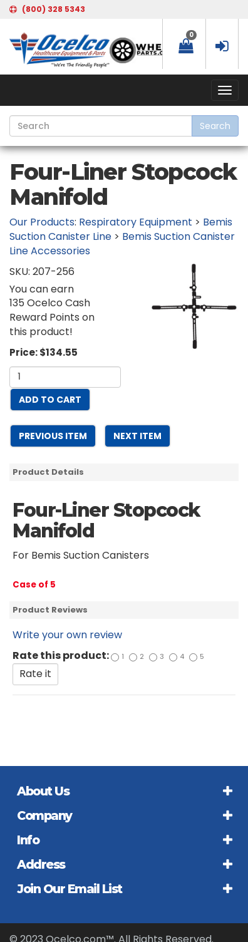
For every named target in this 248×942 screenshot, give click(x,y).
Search (215, 126)
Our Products (42, 222)
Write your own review (67, 635)
